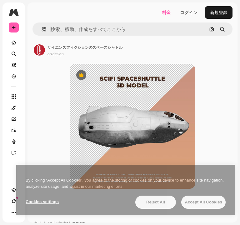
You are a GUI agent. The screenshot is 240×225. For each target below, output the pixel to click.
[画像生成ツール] (17, 119)
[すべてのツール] (14, 97)
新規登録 (219, 12)
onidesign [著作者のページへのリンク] (55, 54)
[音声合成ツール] (17, 142)
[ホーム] (14, 43)
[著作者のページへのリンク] (39, 50)
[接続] (14, 201)
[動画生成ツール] (17, 130)
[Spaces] (17, 108)
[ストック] (14, 65)
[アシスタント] (17, 153)
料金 (166, 12)
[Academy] (14, 190)
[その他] (14, 213)
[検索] (14, 54)
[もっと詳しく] (14, 76)
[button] (41, 29)
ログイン (189, 12)
